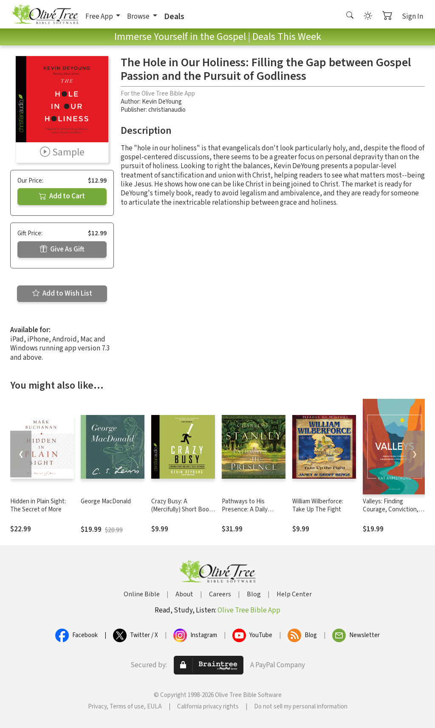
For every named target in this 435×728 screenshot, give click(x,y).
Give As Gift (62, 249)
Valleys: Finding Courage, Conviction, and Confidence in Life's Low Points (394, 513)
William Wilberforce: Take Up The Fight (317, 505)
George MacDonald (106, 501)
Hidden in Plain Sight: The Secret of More (38, 505)
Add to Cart (62, 196)
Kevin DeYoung (162, 101)
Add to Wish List (62, 293)
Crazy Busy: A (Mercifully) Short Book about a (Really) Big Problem (181, 513)
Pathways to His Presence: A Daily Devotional (245, 509)
